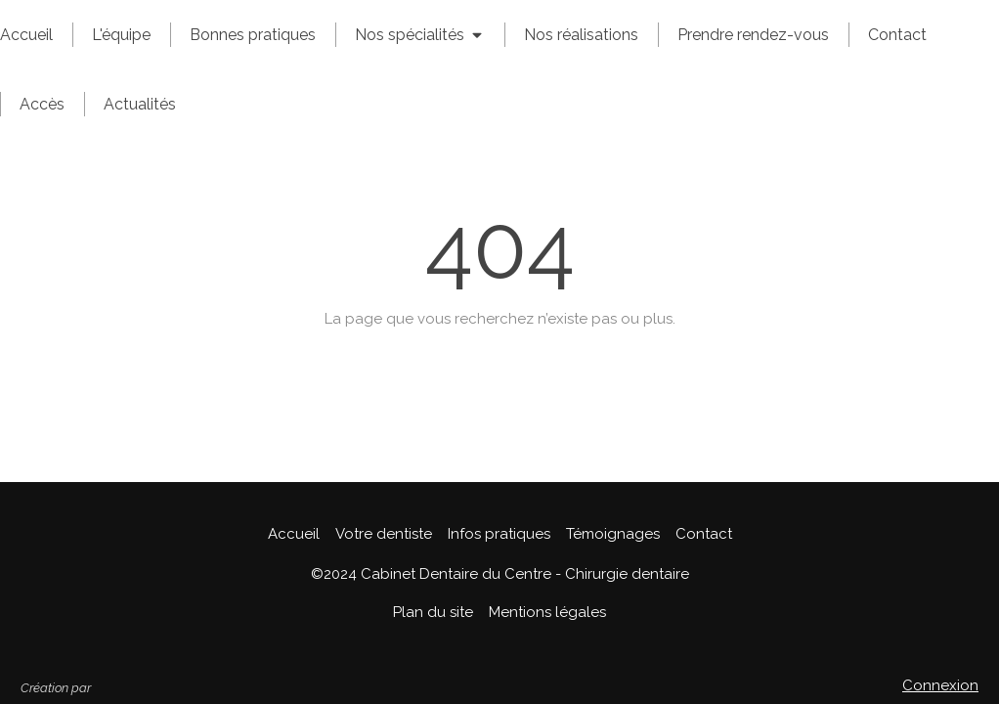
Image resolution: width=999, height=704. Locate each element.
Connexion (940, 685)
